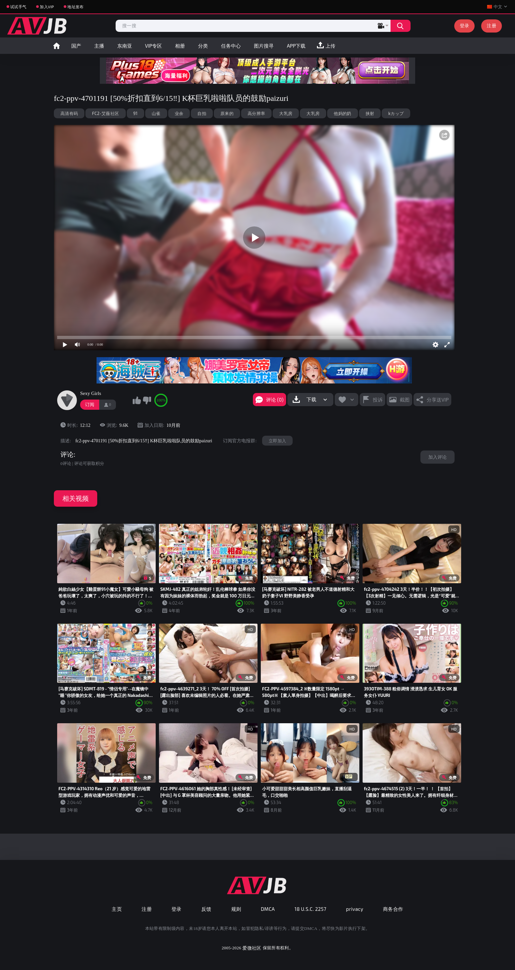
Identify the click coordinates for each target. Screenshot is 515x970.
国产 (76, 46)
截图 (405, 400)
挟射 (370, 113)
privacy (354, 909)
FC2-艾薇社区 (105, 113)
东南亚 (124, 46)
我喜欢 (136, 400)
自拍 (201, 113)
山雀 (156, 113)
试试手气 (18, 6)
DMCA (268, 909)
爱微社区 (251, 948)
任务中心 (231, 46)
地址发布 (75, 6)
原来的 (227, 113)
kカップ (396, 113)
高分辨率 (256, 113)
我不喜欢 (147, 400)
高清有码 (69, 113)
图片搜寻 (264, 46)
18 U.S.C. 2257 (310, 909)
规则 (236, 909)
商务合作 (393, 909)
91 (135, 113)
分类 (203, 46)
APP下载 (296, 46)
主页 (117, 909)
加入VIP (47, 6)
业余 (179, 113)
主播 (99, 46)
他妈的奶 (342, 113)
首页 (56, 45)
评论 (67, 454)
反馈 (206, 909)
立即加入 (277, 440)
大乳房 (285, 113)
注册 (491, 25)
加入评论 (437, 457)
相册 (180, 46)
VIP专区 (153, 46)
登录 (464, 25)
